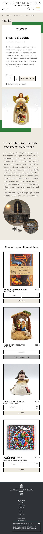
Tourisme (21, 514)
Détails (12, 295)
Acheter (21, 301)
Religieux (21, 507)
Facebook (21, 500)
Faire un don (21, 518)
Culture (21, 512)
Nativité (17, 15)
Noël (8, 15)
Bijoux (21, 509)
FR (3, 9)
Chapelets (21, 505)
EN (7, 9)
